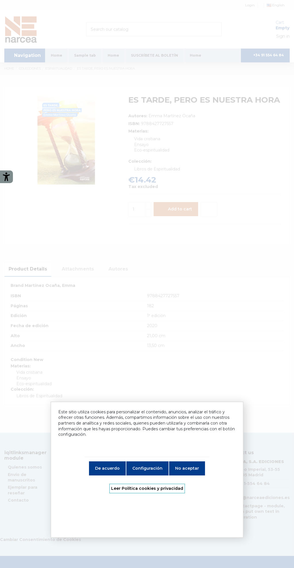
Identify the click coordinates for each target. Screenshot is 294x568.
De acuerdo (107, 468)
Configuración (147, 468)
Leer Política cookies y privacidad (147, 488)
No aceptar (187, 468)
